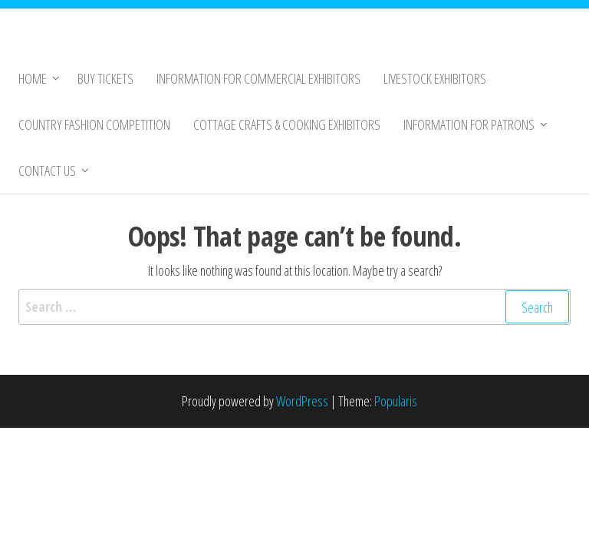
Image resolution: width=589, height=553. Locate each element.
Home (32, 78)
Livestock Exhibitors (434, 78)
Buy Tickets (105, 78)
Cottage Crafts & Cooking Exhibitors (286, 124)
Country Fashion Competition (94, 124)
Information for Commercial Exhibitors (258, 78)
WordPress (302, 401)
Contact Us (47, 170)
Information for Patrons (469, 124)
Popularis (395, 401)
